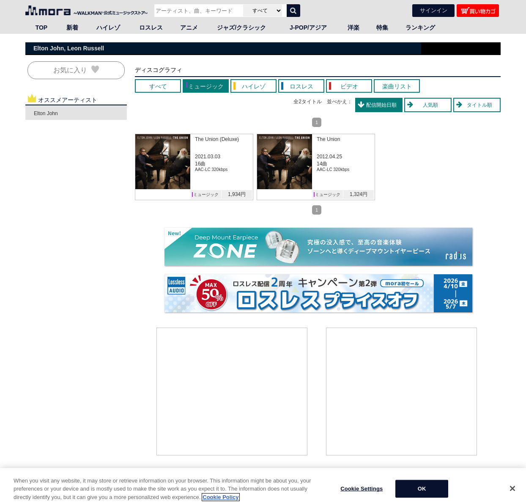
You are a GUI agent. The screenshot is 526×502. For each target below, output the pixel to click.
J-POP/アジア (308, 27)
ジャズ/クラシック (241, 27)
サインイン (433, 10)
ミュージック (206, 194)
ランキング (420, 27)
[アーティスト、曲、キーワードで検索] (197, 10)
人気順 (430, 105)
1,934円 (237, 194)
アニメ (189, 27)
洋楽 (353, 27)
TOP (42, 27)
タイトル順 (479, 105)
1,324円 (358, 194)
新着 (72, 27)
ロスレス (151, 27)
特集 (382, 27)
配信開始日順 (381, 105)
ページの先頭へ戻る (478, 480)
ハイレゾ (108, 27)
